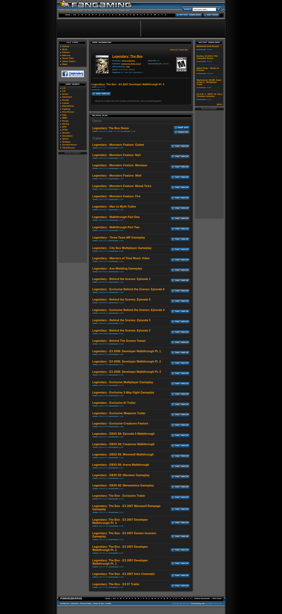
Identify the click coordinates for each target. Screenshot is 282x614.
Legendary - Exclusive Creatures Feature (120, 423)
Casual (65, 103)
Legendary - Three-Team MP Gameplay (118, 237)
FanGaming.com (198, 603)
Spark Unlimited (128, 61)
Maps (64, 64)
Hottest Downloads (202, 598)
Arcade (65, 100)
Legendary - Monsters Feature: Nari (116, 155)
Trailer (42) (183, 50)
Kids (64, 115)
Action (65, 94)
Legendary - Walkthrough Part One (116, 217)
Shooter (66, 133)
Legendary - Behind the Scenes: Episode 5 (121, 299)
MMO (64, 118)
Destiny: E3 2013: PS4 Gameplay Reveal (207, 57)
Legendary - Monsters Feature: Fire (116, 196)
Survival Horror (69, 145)
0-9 (74, 15)
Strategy (66, 142)
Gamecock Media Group (131, 64)
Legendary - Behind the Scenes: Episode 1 (121, 279)
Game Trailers (69, 61)
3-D (63, 91)
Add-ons (66, 55)
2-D (63, 88)
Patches (66, 52)
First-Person (68, 112)
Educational (68, 106)
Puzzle (65, 121)
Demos (65, 46)
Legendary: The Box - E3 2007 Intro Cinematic (123, 573)
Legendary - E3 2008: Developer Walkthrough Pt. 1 (126, 351)
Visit (128, 67)
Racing (65, 124)
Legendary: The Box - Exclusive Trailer (118, 495)
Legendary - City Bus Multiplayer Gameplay (122, 248)
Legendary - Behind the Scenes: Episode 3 (121, 320)
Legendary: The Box (127, 56)
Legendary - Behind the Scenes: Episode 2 (121, 330)
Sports (65, 139)
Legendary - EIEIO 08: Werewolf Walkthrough (123, 454)
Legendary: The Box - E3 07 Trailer (115, 584)
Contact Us (64, 603)
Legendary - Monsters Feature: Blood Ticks (121, 186)
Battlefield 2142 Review (208, 46)
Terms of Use (98, 603)
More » (219, 104)
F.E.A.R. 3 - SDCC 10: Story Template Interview (209, 95)
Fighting (66, 109)
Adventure (67, 97)
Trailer (97, 138)
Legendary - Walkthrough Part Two (116, 227)
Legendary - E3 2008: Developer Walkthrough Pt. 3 (126, 371)
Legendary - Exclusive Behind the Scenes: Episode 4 (128, 310)
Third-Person (68, 148)
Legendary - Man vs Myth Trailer (114, 206)
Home (67, 15)
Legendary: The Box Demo (110, 128)
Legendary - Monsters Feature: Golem (118, 144)
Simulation (67, 136)
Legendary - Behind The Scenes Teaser (119, 340)
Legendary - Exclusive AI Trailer (114, 402)
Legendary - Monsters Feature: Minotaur (119, 165)
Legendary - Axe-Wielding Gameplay (117, 268)
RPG (64, 127)
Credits (108, 603)
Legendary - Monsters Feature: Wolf (116, 175)
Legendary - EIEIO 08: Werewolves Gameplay (123, 485)
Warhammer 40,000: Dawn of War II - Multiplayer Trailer (209, 82)
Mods (64, 49)
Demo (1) (174, 50)
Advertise (74, 603)
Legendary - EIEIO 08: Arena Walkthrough (120, 464)
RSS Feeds (217, 598)
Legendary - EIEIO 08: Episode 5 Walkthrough (123, 433)
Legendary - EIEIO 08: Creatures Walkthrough (123, 444)
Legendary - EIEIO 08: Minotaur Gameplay (120, 475)
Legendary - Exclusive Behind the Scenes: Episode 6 (128, 289)
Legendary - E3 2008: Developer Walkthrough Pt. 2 (126, 361)
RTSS (65, 130)
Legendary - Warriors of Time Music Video (121, 258)
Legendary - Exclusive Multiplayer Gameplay (122, 382)
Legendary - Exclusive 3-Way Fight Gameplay (123, 392)
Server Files (68, 58)
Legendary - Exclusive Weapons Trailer (119, 413)
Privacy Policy (86, 603)
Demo (96, 121)
